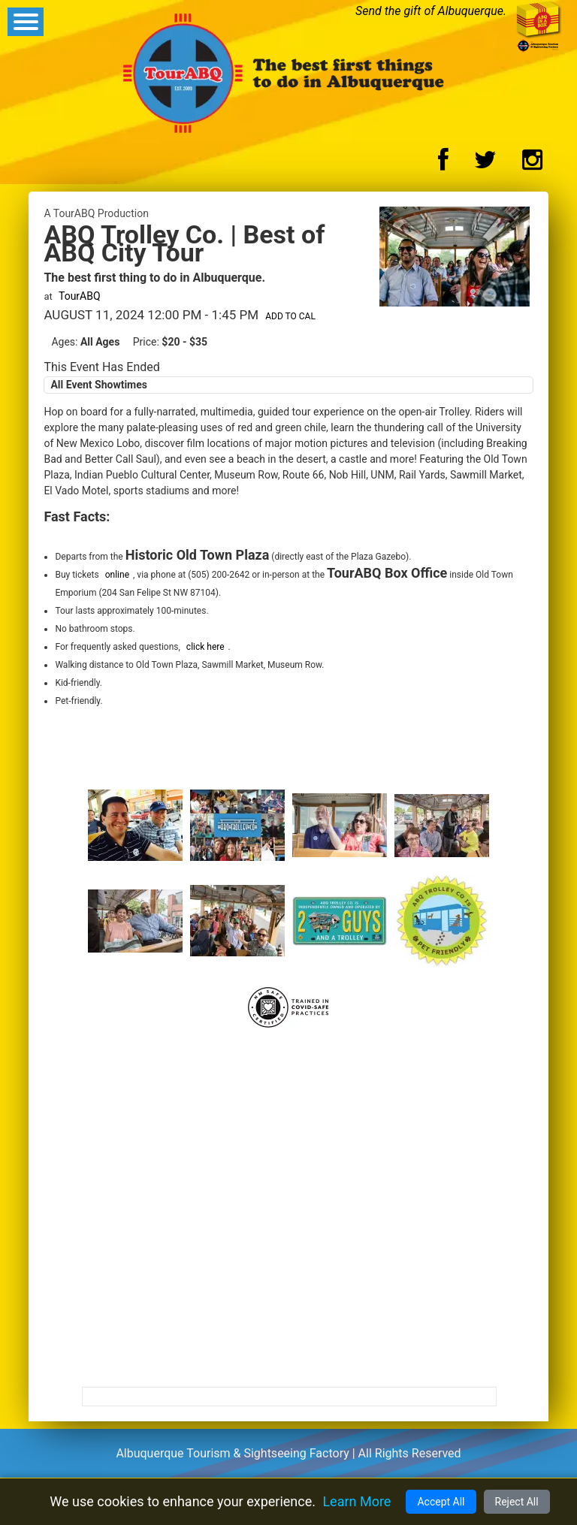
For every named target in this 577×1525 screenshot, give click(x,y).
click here (205, 647)
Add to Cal (290, 316)
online (117, 574)
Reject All (517, 1502)
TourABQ (80, 296)
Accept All (440, 1502)
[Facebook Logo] (443, 164)
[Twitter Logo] (485, 164)
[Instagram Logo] (532, 164)
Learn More (356, 1501)
